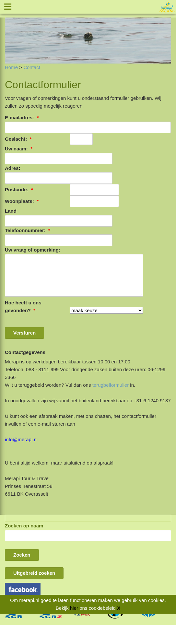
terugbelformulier (110, 385)
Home (11, 67)
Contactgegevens (25, 352)
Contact (31, 67)
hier (74, 608)
